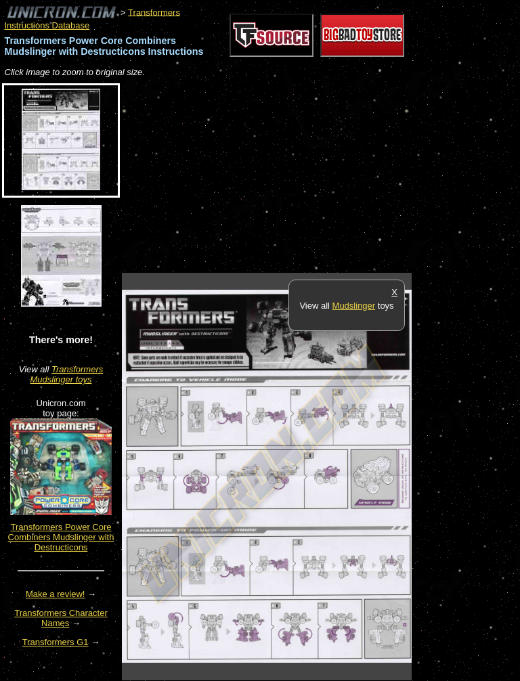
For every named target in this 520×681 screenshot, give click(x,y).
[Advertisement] (280, 176)
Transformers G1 (55, 642)
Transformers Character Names (61, 618)
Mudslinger (354, 306)
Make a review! (55, 594)
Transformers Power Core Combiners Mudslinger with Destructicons (61, 537)
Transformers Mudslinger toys (66, 374)
